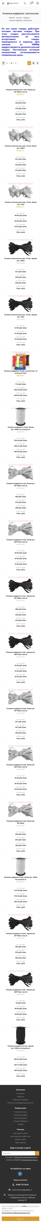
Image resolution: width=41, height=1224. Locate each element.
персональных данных (30, 1160)
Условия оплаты (20, 1112)
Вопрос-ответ (20, 1139)
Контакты (20, 1093)
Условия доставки (20, 1115)
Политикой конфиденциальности (25, 1157)
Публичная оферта (20, 1100)
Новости (20, 1096)
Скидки (21, 1124)
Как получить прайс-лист (20, 1136)
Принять (20, 1219)
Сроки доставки (20, 1118)
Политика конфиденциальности (20, 1103)
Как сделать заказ (21, 1133)
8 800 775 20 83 (22, 1184)
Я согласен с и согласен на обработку (22, 1158)
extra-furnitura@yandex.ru (22, 1190)
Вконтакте (20, 1174)
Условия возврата (20, 1121)
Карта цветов (20, 1142)
